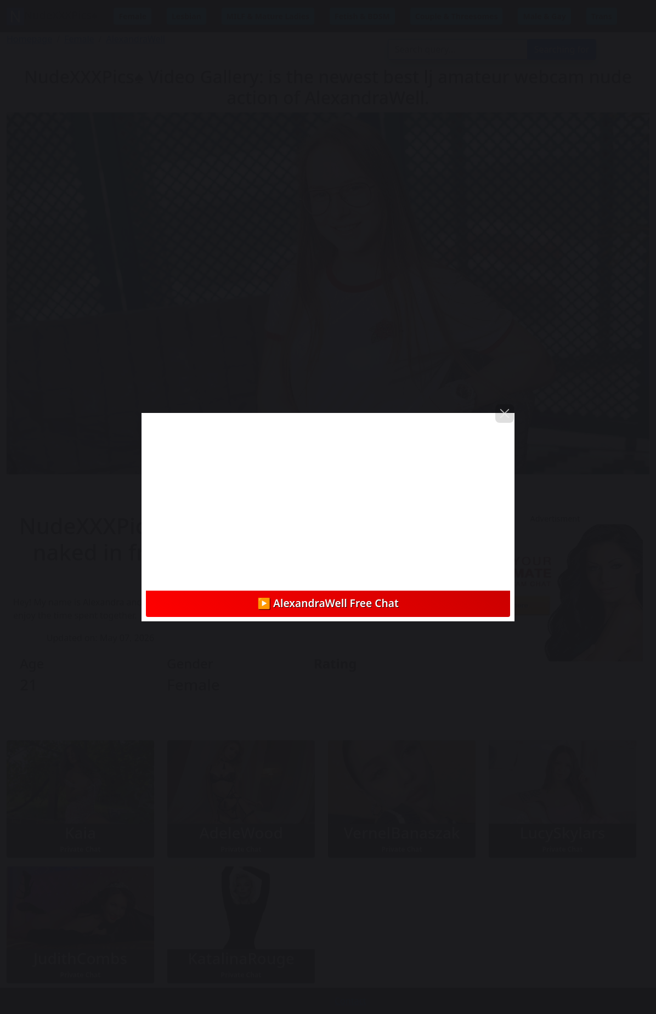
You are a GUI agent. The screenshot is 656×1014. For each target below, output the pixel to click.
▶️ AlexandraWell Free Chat (328, 603)
